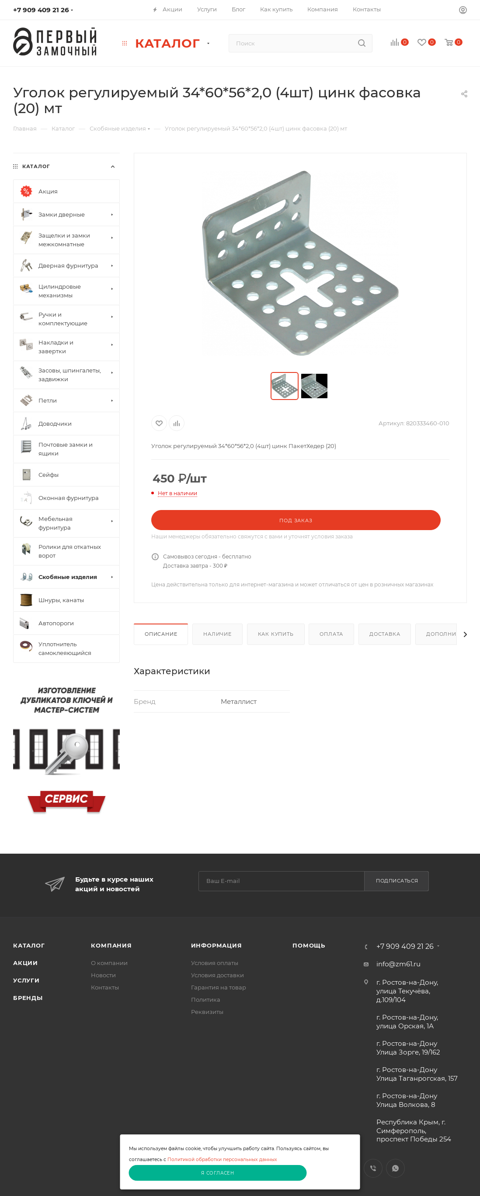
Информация (216, 945)
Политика (205, 999)
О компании (109, 962)
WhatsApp (395, 1168)
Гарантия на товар (218, 987)
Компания (111, 945)
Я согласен (217, 1173)
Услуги (26, 980)
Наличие (217, 634)
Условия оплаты (214, 962)
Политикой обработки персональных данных (222, 1159)
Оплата (331, 634)
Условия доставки (217, 975)
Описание (161, 634)
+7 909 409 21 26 (41, 10)
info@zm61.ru (398, 964)
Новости (103, 975)
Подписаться (397, 881)
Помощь (308, 945)
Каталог (29, 945)
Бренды (28, 997)
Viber (373, 1168)
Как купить (276, 634)
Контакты (105, 987)
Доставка (384, 634)
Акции (25, 962)
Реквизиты (207, 1011)
